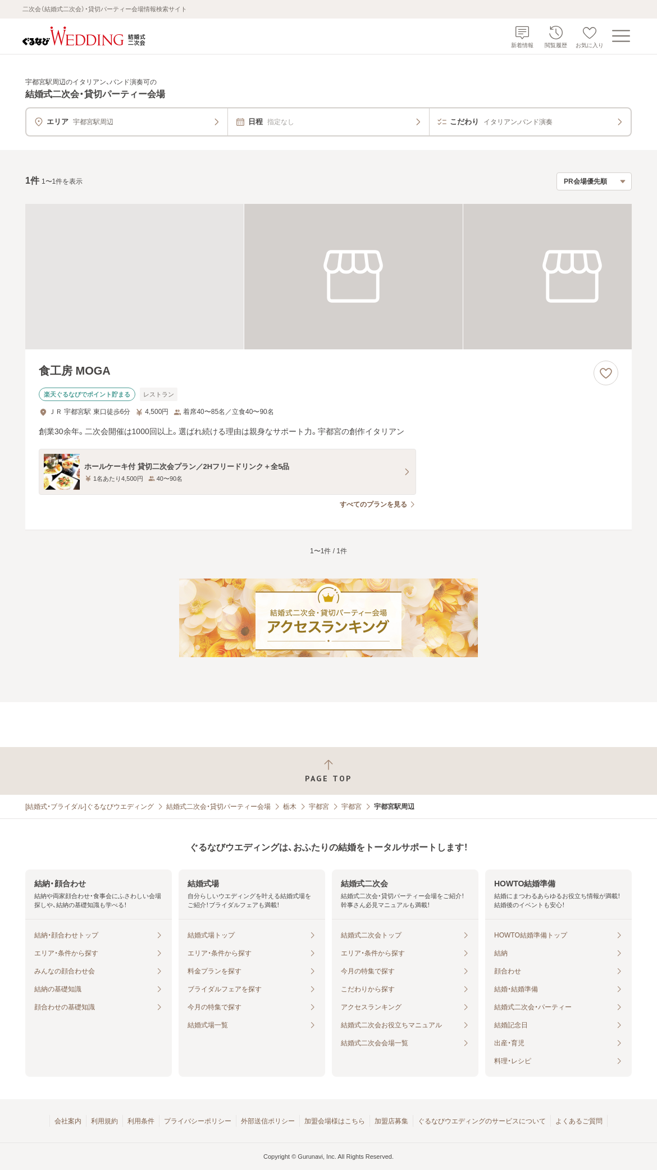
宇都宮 (319, 807)
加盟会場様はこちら (334, 1121)
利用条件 (140, 1121)
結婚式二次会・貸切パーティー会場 (218, 807)
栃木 (289, 807)
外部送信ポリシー (268, 1121)
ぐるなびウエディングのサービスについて (482, 1121)
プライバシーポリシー (197, 1121)
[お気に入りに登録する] (606, 373)
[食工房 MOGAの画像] (328, 276)
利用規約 (104, 1121)
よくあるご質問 (579, 1121)
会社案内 (67, 1121)
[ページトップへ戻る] (328, 771)
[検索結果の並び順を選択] (594, 181)
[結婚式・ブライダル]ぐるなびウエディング (89, 807)
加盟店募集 (391, 1121)
